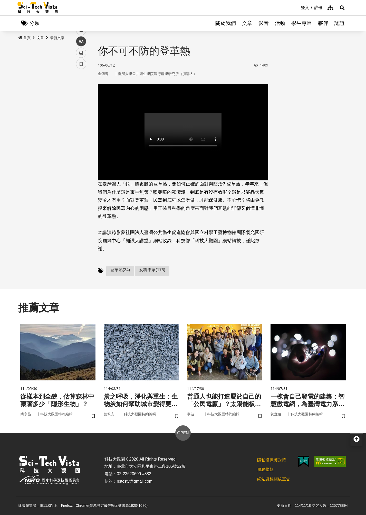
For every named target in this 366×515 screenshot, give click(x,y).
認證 (339, 23)
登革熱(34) (120, 270)
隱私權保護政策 (271, 460)
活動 (280, 23)
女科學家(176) (152, 270)
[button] (342, 7)
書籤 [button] (81, 154)
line (79, 121)
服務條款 (265, 469)
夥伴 (323, 23)
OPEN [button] (183, 433)
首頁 (24, 38)
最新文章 (57, 38)
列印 (81, 143)
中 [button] (81, 132)
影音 (263, 23)
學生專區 (301, 23)
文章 (247, 23)
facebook (81, 98)
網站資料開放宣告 (273, 479)
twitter (81, 109)
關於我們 (225, 23)
